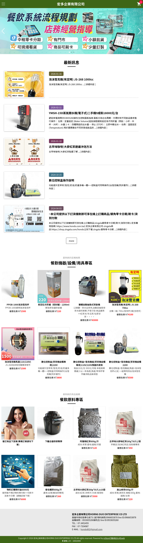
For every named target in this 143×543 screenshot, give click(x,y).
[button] (69, 52)
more (71, 240)
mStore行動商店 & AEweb (114, 538)
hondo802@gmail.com (91, 529)
